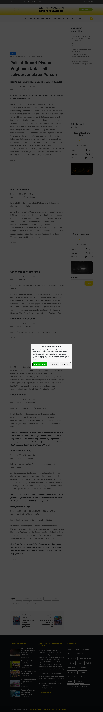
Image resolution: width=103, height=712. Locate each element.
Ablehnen (54, 364)
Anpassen (65, 364)
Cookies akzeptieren (39, 364)
